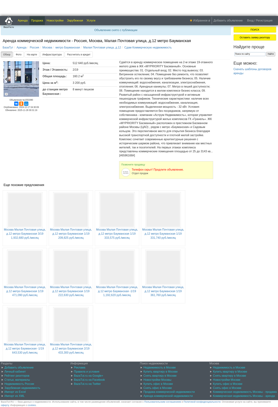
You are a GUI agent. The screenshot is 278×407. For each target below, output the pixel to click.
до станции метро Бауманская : (55, 91)
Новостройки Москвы (157, 379)
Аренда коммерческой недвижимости (168, 395)
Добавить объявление (228, 20)
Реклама (79, 367)
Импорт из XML (14, 395)
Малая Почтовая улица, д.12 (102, 47)
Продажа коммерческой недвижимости (169, 391)
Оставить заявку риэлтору (255, 37)
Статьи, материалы (17, 379)
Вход (250, 20)
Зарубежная (75, 20)
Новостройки (55, 20)
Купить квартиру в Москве (160, 371)
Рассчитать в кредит (78, 54)
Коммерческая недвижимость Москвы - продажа (245, 391)
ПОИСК (255, 29)
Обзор (6, 54)
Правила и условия (86, 371)
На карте (32, 54)
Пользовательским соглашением (162, 401)
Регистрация (264, 20)
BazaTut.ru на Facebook (89, 379)
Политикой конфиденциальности (202, 401)
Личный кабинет (15, 371)
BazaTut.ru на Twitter (87, 383)
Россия (34, 47)
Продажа (37, 20)
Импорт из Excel (15, 391)
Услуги (91, 20)
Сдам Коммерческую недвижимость (148, 47)
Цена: (47, 63)
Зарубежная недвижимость (22, 387)
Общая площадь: (55, 76)
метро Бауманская (67, 47)
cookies (32, 405)
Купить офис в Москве (158, 383)
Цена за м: (50, 82)
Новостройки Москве (226, 379)
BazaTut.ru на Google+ (88, 375)
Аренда (23, 20)
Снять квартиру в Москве (160, 375)
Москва (47, 47)
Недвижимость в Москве (159, 367)
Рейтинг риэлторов (16, 375)
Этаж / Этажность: (55, 69)
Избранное (200, 20)
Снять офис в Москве (157, 387)
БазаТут (8, 47)
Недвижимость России (19, 383)
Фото (18, 54)
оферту (5, 405)
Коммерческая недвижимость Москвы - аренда (244, 395)
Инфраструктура (52, 54)
